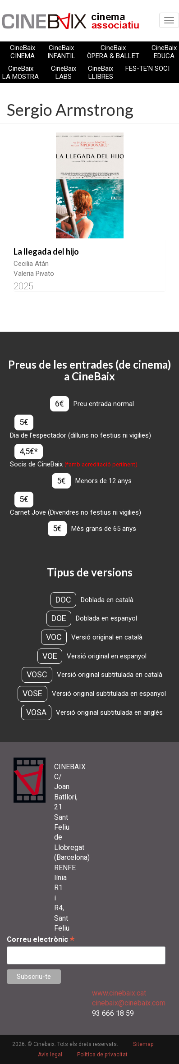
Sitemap (143, 1044)
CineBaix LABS (63, 72)
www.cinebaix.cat (119, 993)
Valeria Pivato (34, 273)
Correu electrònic (40, 939)
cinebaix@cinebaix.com (128, 1003)
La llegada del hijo (46, 251)
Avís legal (50, 1054)
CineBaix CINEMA (22, 52)
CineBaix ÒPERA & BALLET (113, 52)
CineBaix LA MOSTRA (20, 72)
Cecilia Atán (31, 264)
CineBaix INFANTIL (61, 52)
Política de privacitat (102, 1054)
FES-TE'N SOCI (147, 68)
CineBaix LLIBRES (100, 72)
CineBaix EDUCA (164, 52)
